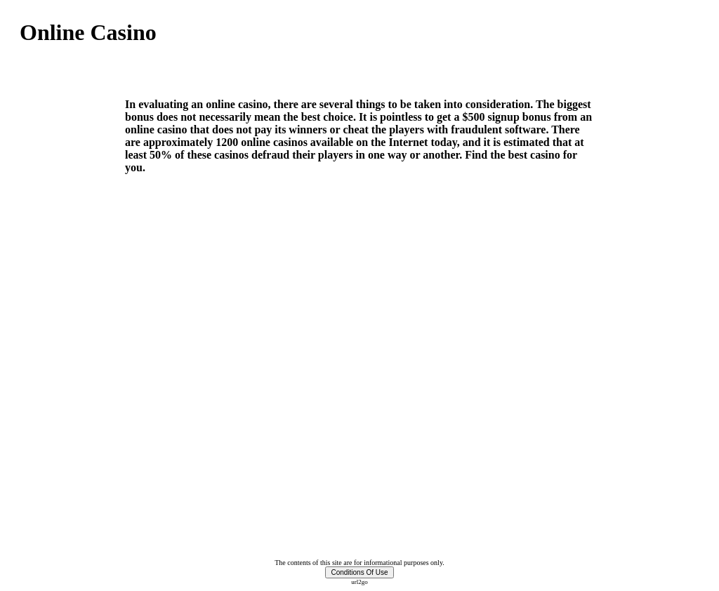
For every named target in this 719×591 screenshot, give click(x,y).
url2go (359, 581)
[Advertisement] (184, 72)
